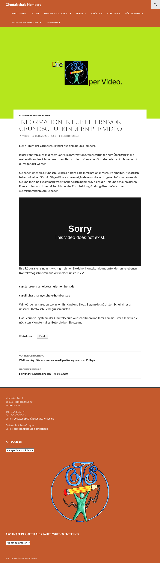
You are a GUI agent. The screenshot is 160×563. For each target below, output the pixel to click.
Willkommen (19, 13)
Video (25, 135)
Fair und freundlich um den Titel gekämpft (80, 371)
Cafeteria (112, 13)
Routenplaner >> (13, 405)
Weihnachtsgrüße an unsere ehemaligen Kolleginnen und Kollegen (80, 358)
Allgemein (25, 115)
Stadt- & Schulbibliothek (25, 22)
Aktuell (35, 13)
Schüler (95, 13)
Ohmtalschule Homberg (23, 4)
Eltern (79, 13)
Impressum (52, 22)
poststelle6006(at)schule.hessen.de (34, 418)
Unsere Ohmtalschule (56, 13)
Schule (46, 115)
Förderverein (132, 13)
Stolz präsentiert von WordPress (21, 558)
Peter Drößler (70, 135)
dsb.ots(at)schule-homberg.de (31, 428)
